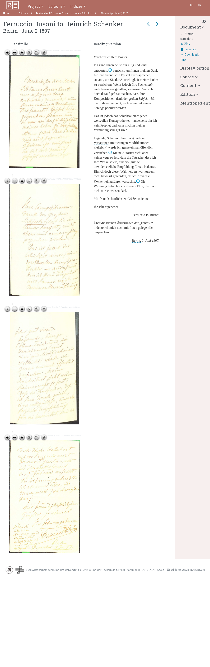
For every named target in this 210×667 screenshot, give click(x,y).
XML (187, 43)
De (191, 4)
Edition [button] (187, 94)
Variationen (101, 143)
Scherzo (112, 138)
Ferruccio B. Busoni (145, 215)
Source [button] (187, 76)
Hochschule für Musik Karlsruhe (120, 570)
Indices (76, 6)
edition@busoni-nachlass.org (187, 569)
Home (6, 13)
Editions (55, 6)
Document (190, 27)
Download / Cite (190, 57)
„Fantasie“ (146, 223)
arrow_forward (156, 24)
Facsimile (190, 49)
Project (34, 6)
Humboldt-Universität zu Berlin (70, 570)
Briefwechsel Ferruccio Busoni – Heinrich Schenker (64, 13)
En (199, 4)
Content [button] (188, 85)
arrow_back (149, 24)
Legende (99, 138)
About (160, 570)
